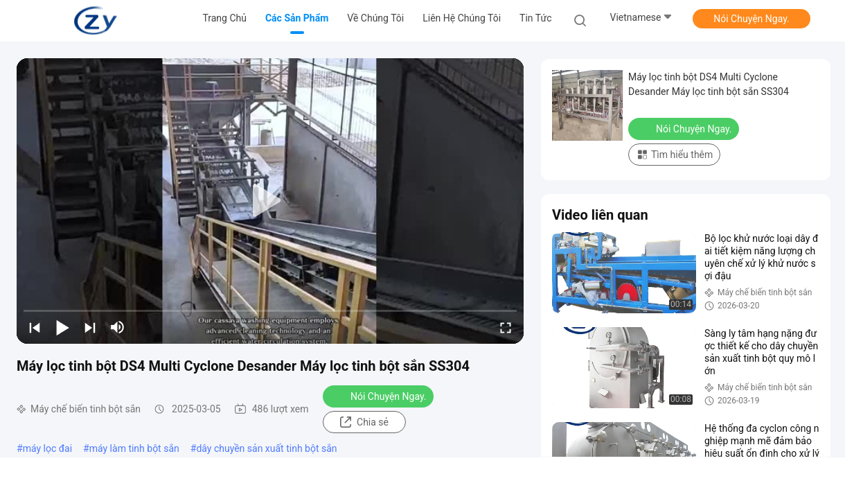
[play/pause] (62, 327)
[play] (270, 201)
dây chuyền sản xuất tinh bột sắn (266, 448)
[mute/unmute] (118, 327)
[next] (90, 327)
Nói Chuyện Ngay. (751, 18)
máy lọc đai (47, 448)
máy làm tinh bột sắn (134, 448)
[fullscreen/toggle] (505, 327)
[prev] (34, 327)
